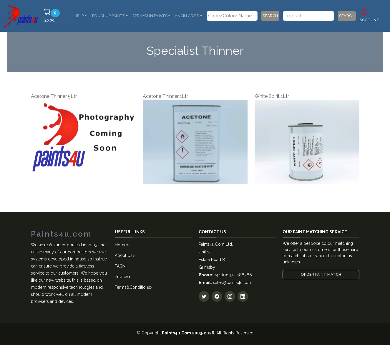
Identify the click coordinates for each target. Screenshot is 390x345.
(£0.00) (53, 15)
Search (270, 16)
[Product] (308, 16)
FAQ (119, 266)
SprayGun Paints (149, 16)
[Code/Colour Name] (232, 16)
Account (369, 15)
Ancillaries (187, 16)
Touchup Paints (108, 16)
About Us (123, 255)
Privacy (121, 276)
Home (121, 244)
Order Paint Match (321, 274)
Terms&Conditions (132, 287)
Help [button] (79, 16)
